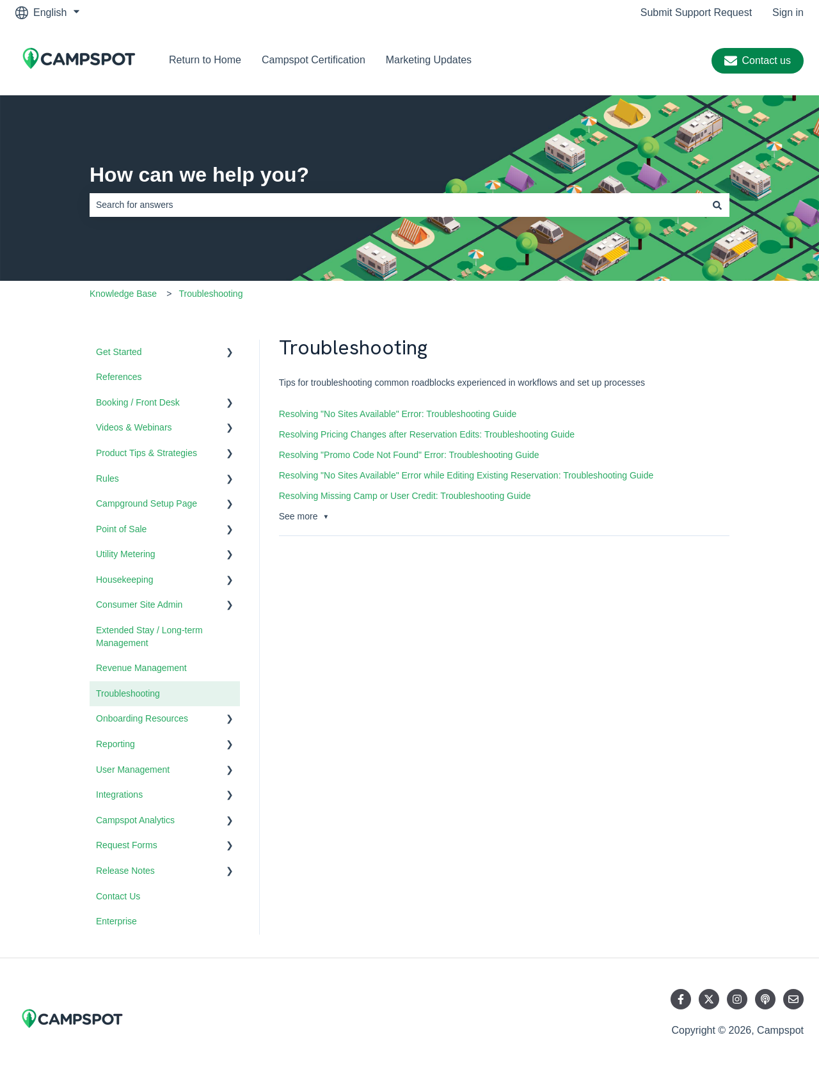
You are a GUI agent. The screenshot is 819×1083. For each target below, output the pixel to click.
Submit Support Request (696, 12)
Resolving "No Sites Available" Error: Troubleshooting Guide (398, 414)
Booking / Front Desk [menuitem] (138, 402)
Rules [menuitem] (107, 478)
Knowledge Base (123, 294)
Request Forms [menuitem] (126, 845)
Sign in (788, 12)
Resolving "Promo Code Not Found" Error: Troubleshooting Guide (409, 455)
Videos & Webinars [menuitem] (134, 427)
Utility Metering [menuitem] (125, 554)
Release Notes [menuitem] (125, 871)
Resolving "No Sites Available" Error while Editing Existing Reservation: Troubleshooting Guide (466, 475)
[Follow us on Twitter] (709, 999)
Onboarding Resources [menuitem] (142, 718)
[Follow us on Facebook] (681, 999)
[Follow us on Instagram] (737, 999)
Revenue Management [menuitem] (141, 668)
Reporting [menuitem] (115, 744)
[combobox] (397, 204)
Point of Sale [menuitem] (121, 529)
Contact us (757, 60)
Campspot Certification (313, 59)
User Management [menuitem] (133, 769)
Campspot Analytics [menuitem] (135, 820)
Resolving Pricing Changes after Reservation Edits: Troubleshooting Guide (427, 434)
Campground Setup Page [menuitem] (146, 503)
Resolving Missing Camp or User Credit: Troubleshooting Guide (405, 496)
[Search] (717, 204)
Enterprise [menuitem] (116, 921)
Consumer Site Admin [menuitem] (139, 604)
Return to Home (205, 59)
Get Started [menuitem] (119, 352)
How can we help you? (199, 174)
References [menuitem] (119, 377)
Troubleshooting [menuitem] (128, 693)
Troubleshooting (211, 294)
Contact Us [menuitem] (118, 896)
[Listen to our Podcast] (765, 999)
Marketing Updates (429, 59)
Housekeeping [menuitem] (125, 579)
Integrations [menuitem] (119, 794)
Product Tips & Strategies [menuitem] (146, 453)
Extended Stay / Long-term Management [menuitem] (149, 636)
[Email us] (793, 999)
